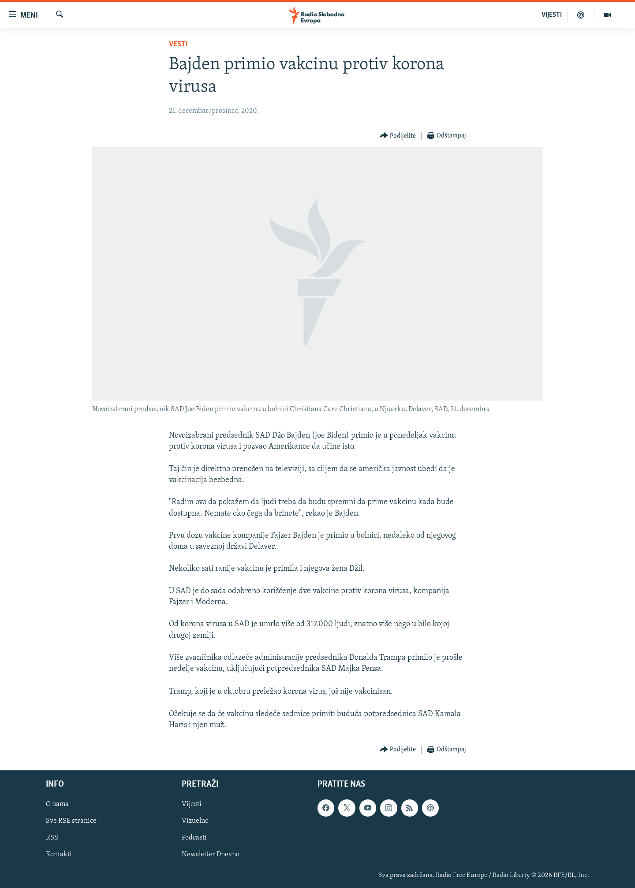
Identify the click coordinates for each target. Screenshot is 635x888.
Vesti (178, 44)
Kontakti (59, 854)
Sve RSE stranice (71, 821)
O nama (57, 804)
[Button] (398, 136)
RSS (52, 838)
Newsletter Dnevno (210, 854)
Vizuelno (195, 821)
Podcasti (194, 838)
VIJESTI (552, 15)
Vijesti (192, 804)
